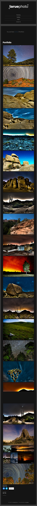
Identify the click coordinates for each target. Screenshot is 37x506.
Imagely (27, 502)
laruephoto (18, 7)
